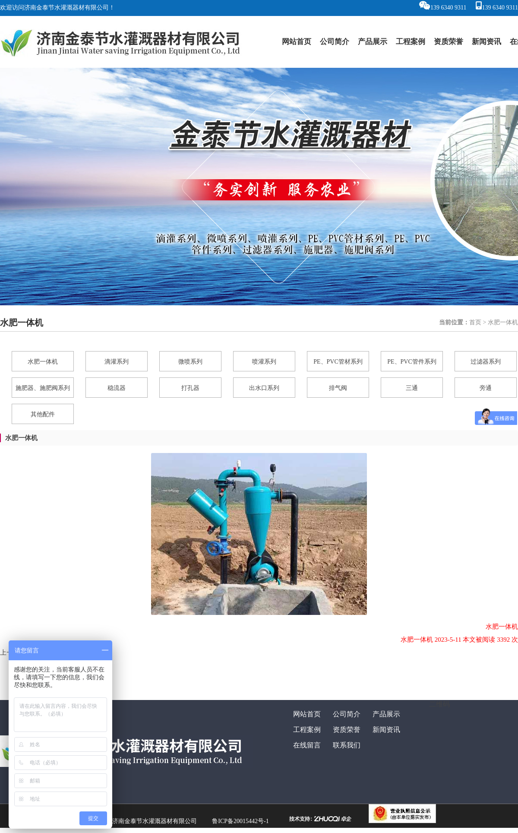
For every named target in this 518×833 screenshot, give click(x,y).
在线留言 (307, 745)
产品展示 (372, 42)
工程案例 (410, 42)
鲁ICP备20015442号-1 (240, 821)
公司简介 (334, 42)
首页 (475, 322)
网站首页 (296, 42)
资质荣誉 (448, 42)
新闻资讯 (486, 42)
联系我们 (346, 745)
